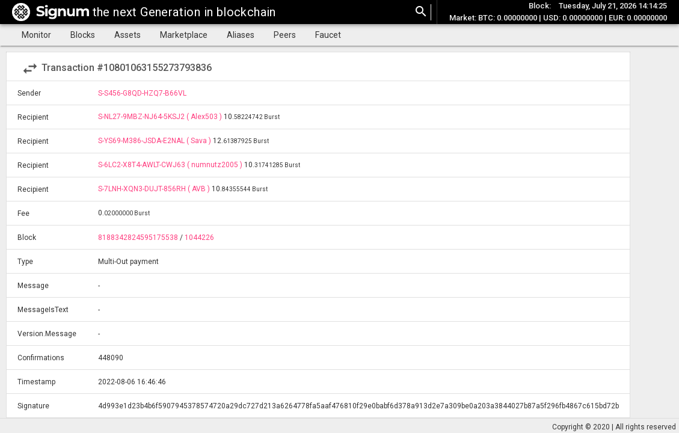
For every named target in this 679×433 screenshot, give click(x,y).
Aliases (240, 35)
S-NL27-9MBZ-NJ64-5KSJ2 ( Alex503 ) (161, 116)
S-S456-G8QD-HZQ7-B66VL (142, 93)
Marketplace (183, 35)
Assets (127, 35)
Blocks (83, 35)
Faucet (328, 35)
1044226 (199, 237)
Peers (285, 35)
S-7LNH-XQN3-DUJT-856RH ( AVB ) (155, 189)
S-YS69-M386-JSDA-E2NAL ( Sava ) (155, 141)
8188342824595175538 (138, 237)
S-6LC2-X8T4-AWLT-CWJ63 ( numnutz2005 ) (171, 165)
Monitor (36, 35)
